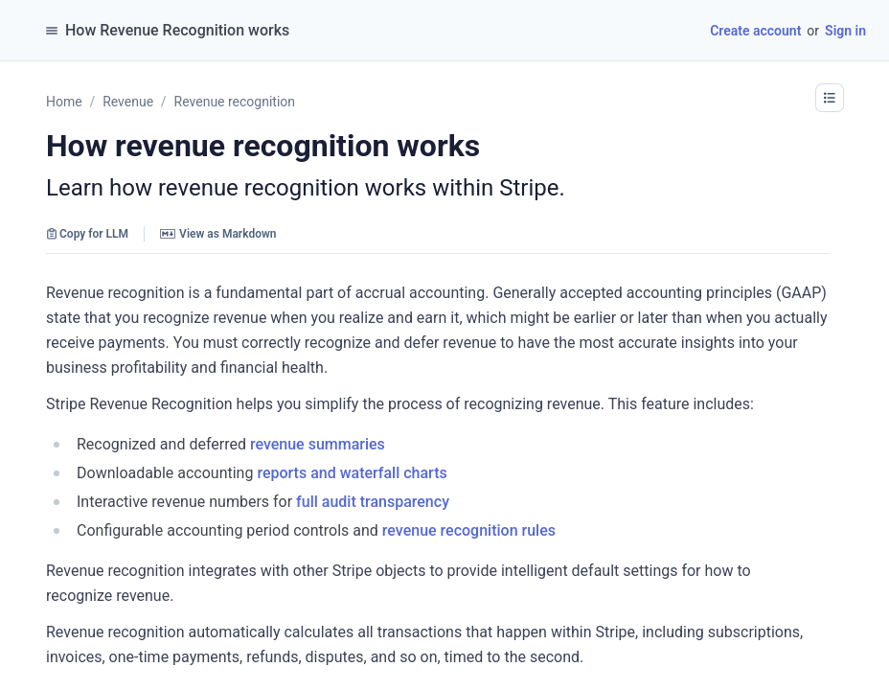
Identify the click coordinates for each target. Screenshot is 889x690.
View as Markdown (218, 234)
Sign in (845, 30)
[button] (829, 97)
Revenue (128, 101)
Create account (755, 30)
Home (64, 101)
